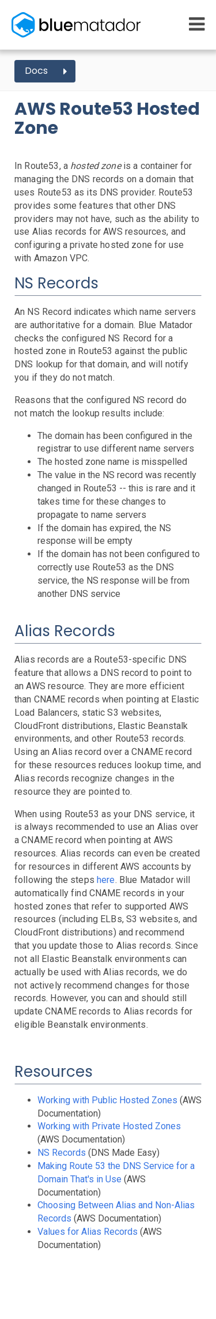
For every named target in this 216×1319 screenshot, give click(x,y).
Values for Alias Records (87, 1231)
